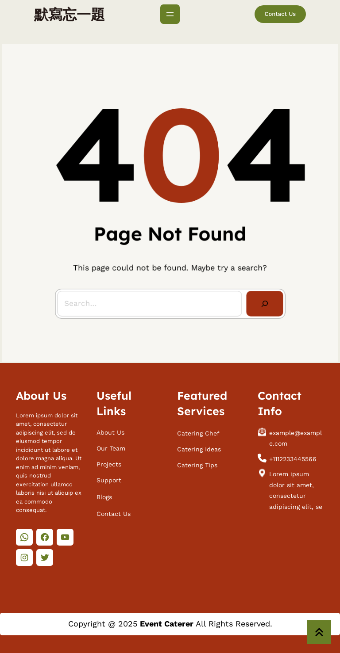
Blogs (104, 494)
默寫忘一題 (69, 14)
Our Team (111, 446)
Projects (109, 462)
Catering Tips (197, 463)
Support (109, 478)
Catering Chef (198, 431)
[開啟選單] (170, 14)
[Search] (261, 300)
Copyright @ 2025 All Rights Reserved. (170, 623)
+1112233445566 (293, 456)
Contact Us (280, 14)
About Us (110, 430)
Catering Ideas (199, 447)
